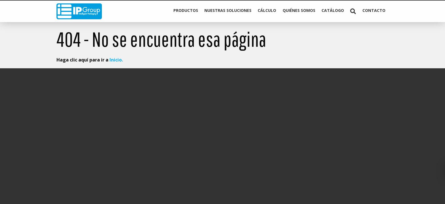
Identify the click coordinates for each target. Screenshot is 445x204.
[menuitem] (185, 11)
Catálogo (333, 10)
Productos (185, 10)
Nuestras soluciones (227, 10)
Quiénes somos (299, 10)
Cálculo (267, 10)
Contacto (373, 10)
